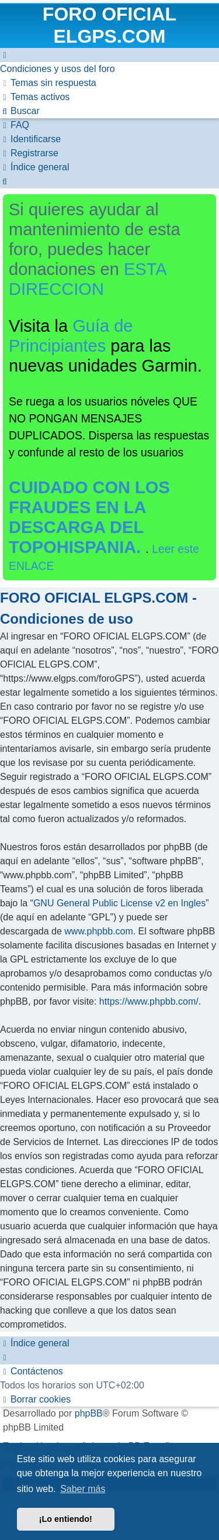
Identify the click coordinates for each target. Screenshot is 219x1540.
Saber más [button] (82, 1489)
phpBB (89, 1413)
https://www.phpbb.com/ (149, 1001)
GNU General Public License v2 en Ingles (119, 903)
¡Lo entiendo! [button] (65, 1519)
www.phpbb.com (98, 931)
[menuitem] (57, 69)
